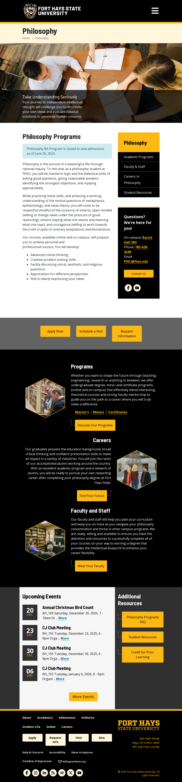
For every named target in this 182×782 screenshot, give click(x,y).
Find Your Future (92, 496)
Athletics (87, 717)
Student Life (31, 727)
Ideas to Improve (82, 752)
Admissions (67, 717)
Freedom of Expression (37, 761)
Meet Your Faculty (91, 566)
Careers (67, 727)
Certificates (117, 412)
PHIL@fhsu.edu (136, 261)
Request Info (55, 740)
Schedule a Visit (91, 331)
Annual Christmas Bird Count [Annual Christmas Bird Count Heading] (67, 607)
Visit (79, 738)
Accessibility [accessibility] (57, 752)
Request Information (127, 333)
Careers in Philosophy (132, 179)
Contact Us (138, 274)
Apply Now (55, 331)
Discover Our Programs (95, 425)
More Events (83, 696)
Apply (32, 738)
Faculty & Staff (134, 166)
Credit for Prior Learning (142, 654)
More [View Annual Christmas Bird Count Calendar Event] (62, 618)
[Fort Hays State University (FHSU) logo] (51, 11)
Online (50, 727)
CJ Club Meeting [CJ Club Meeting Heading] (56, 627)
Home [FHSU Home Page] (26, 38)
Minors (98, 412)
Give (102, 738)
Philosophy (42, 38)
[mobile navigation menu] (155, 11)
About (26, 717)
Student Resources (138, 192)
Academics (45, 717)
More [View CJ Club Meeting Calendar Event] (65, 638)
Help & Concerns (32, 752)
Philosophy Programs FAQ (143, 619)
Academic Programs (138, 157)
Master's (82, 412)
